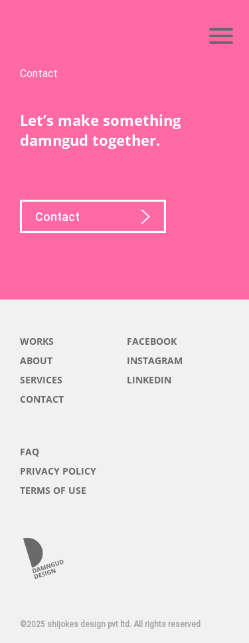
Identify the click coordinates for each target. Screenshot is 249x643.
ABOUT (36, 360)
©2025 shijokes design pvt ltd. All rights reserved (110, 624)
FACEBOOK (152, 341)
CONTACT (42, 399)
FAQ (29, 451)
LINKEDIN (149, 379)
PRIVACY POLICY (58, 471)
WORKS (37, 341)
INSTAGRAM (155, 360)
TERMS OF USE (53, 490)
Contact (93, 218)
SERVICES (41, 379)
